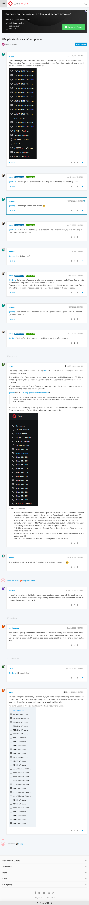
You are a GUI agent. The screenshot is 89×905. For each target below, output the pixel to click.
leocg (11, 172)
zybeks (11, 51)
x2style (12, 585)
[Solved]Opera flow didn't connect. (35, 388)
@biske (12, 388)
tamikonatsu (14, 623)
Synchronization (11, 39)
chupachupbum (27, 575)
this (45, 366)
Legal (5, 873)
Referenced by (13, 575)
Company (7, 879)
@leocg (12, 201)
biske (11, 361)
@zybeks (12, 177)
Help (4, 867)
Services (7, 861)
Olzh (11, 664)
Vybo (11, 687)
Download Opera (75, 22)
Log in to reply (81, 39)
